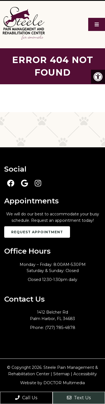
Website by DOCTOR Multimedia (52, 382)
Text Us (79, 397)
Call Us (26, 397)
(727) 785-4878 (60, 327)
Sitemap (61, 373)
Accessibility (85, 373)
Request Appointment (37, 232)
